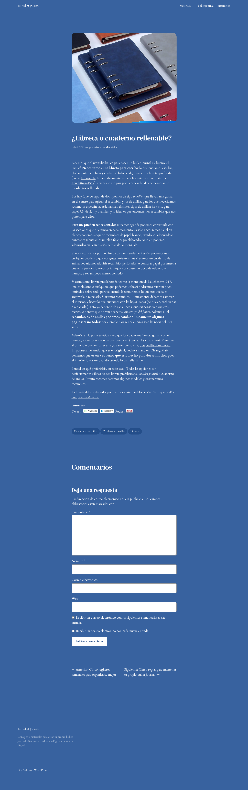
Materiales (185, 6)
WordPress (40, 770)
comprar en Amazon (85, 397)
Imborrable (88, 178)
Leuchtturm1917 (83, 183)
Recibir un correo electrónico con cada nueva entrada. (112, 631)
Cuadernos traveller (114, 431)
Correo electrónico (86, 580)
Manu (97, 147)
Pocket (120, 411)
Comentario (81, 512)
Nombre (78, 561)
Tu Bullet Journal (28, 5)
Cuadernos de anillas (85, 431)
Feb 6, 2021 (78, 147)
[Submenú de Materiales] (193, 6)
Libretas (134, 431)
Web (75, 598)
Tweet (76, 410)
